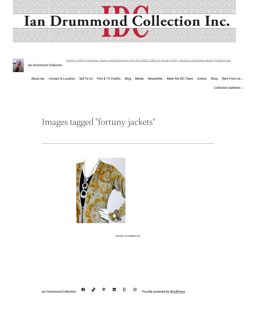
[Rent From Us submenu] (242, 79)
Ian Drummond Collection (45, 65)
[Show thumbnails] (128, 236)
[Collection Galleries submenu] (242, 88)
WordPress (177, 291)
